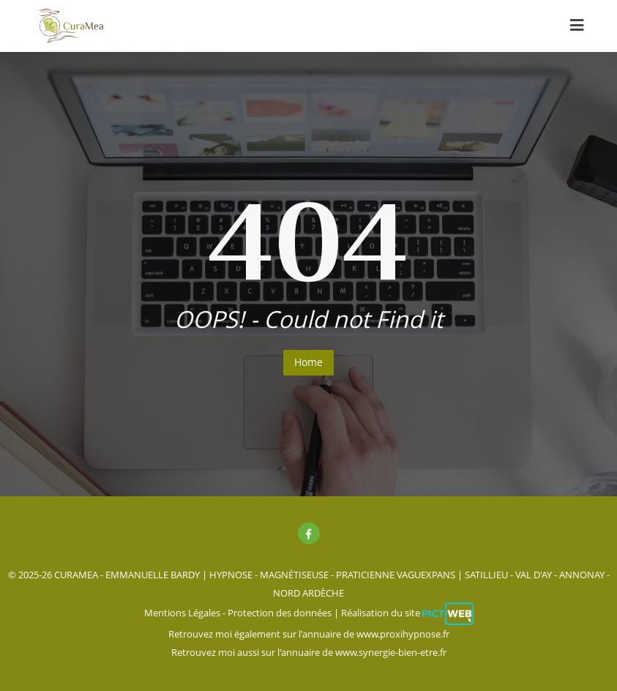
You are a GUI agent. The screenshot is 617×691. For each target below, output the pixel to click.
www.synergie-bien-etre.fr (390, 652)
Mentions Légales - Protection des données (238, 612)
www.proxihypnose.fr (402, 633)
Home (308, 362)
